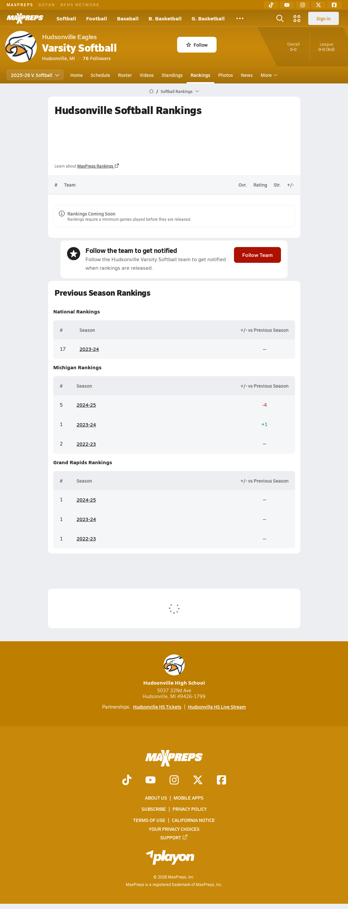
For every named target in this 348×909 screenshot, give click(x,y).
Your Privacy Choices (174, 829)
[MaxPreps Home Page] (151, 91)
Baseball (128, 18)
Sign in (323, 18)
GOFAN (46, 4)
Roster (125, 75)
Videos (147, 75)
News (247, 75)
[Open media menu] (297, 18)
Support (174, 837)
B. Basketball (165, 18)
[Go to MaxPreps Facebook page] (221, 780)
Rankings (200, 75)
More (268, 75)
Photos (225, 75)
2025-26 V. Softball (35, 75)
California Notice (193, 820)
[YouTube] (287, 5)
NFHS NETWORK (80, 4)
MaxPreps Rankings (98, 166)
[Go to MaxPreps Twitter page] (198, 780)
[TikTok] (271, 5)
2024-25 (86, 405)
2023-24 (89, 349)
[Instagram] (302, 5)
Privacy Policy (190, 809)
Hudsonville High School (174, 670)
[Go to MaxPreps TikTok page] (127, 780)
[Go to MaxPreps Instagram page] (174, 780)
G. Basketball (208, 18)
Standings (172, 75)
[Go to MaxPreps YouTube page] (150, 780)
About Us (156, 797)
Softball (66, 18)
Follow (197, 44)
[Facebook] (334, 5)
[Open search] (280, 18)
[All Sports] (239, 18)
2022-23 (86, 444)
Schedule (100, 75)
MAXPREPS (20, 4)
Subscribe (154, 809)
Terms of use (149, 820)
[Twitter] (318, 5)
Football (96, 18)
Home (76, 75)
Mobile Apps (188, 797)
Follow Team (257, 255)
